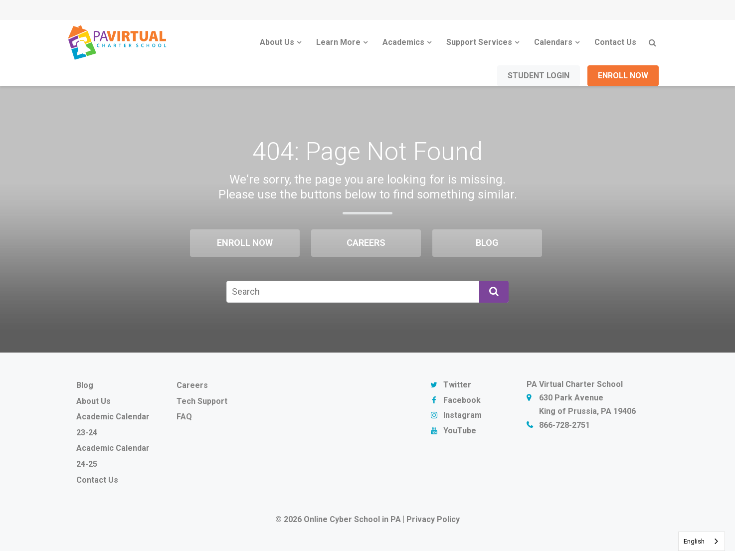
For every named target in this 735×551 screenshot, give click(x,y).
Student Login (538, 75)
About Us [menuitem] (277, 42)
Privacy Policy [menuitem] (433, 519)
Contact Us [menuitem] (615, 42)
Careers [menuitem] (366, 242)
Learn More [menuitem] (338, 42)
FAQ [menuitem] (184, 416)
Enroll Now (623, 75)
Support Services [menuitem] (479, 42)
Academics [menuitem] (403, 42)
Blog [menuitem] (487, 242)
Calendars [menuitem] (553, 42)
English (694, 541)
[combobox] (701, 541)
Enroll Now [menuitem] (245, 242)
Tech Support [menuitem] (202, 401)
